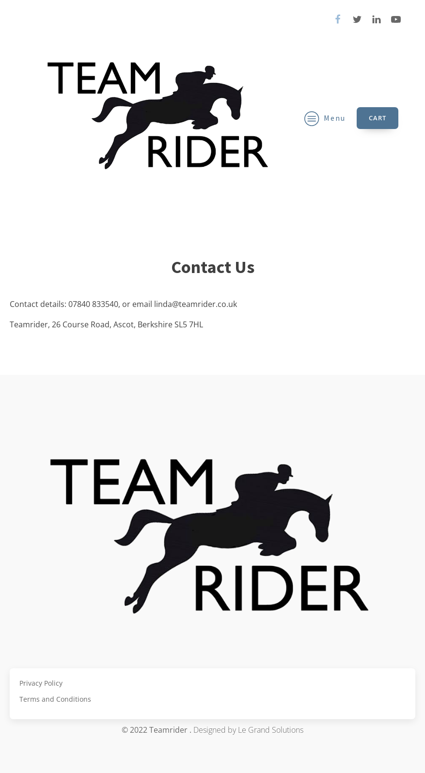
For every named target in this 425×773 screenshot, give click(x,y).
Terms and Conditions (55, 699)
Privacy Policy (41, 683)
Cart (377, 117)
